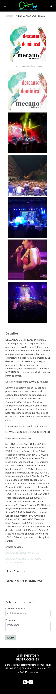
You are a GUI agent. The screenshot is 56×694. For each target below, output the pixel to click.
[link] (28, 5)
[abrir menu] (5, 5)
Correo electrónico (15, 608)
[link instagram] (31, 682)
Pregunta (10, 620)
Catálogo (10, 15)
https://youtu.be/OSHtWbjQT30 (22, 552)
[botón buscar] (51, 5)
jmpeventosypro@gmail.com (28, 664)
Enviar (10, 637)
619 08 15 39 (13, 668)
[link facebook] (25, 682)
